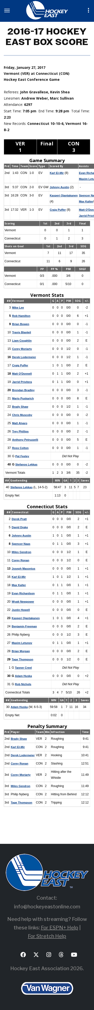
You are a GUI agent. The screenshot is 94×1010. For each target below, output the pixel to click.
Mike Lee (18, 307)
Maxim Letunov (22, 643)
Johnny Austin (60, 187)
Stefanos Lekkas (27, 464)
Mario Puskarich (23, 398)
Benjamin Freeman (25, 626)
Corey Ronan (21, 560)
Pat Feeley (22, 456)
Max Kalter (19, 585)
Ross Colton (21, 448)
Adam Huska (24, 676)
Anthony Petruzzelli (26, 439)
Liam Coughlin (22, 340)
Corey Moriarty (22, 349)
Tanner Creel (24, 667)
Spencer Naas (21, 544)
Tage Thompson (23, 659)
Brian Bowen (21, 324)
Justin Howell (21, 610)
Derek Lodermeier (24, 357)
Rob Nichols (23, 684)
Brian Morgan (21, 651)
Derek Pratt (20, 519)
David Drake (20, 527)
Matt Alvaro (20, 423)
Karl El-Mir (57, 173)
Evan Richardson (24, 593)
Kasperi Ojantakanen (64, 195)
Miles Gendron (22, 552)
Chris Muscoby (22, 415)
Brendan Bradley (24, 390)
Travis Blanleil (22, 332)
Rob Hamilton (21, 316)
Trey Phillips (21, 431)
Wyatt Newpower (24, 601)
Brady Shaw (20, 406)
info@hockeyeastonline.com (47, 907)
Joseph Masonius (24, 568)
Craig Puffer (58, 209)
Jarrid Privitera (22, 382)
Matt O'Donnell (22, 373)
